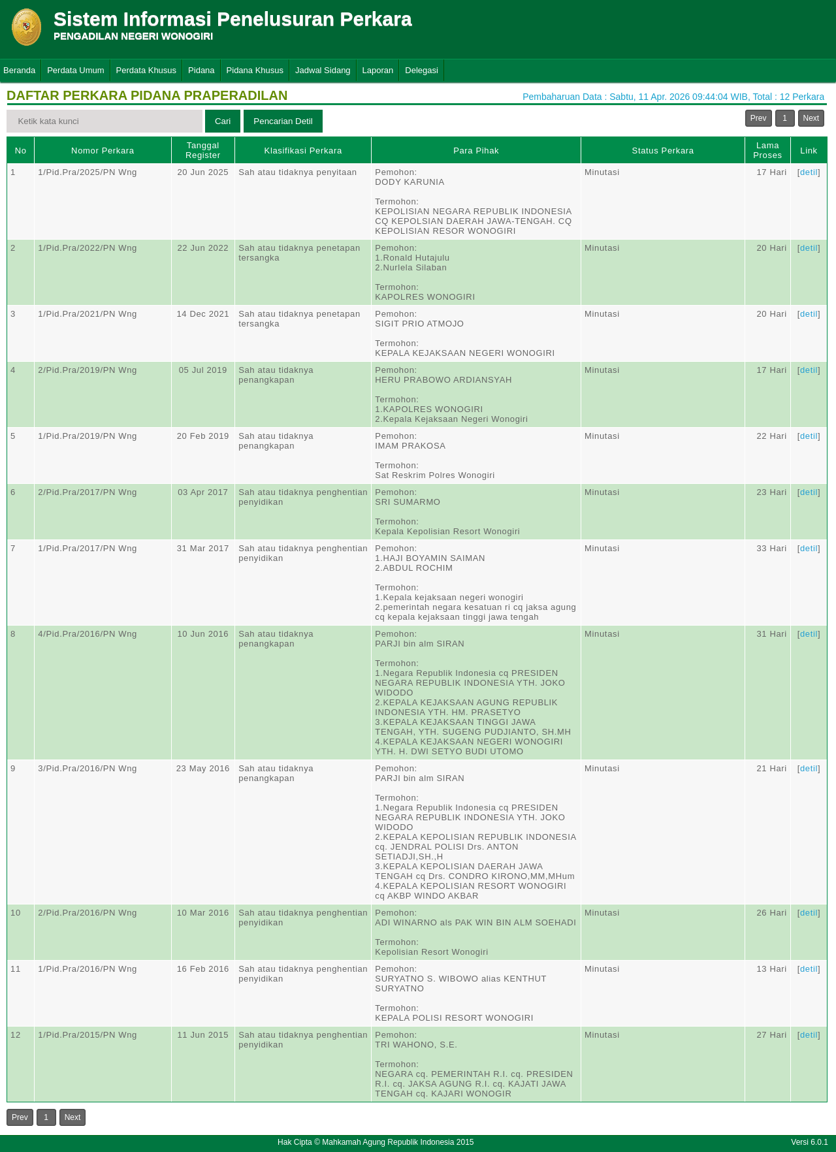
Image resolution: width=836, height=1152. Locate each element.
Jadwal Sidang (323, 70)
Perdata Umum (75, 70)
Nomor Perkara (103, 150)
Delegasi (421, 70)
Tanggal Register (203, 150)
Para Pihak (476, 150)
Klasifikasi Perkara (303, 150)
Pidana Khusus (255, 70)
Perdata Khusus (146, 70)
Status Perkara (663, 150)
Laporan (378, 70)
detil (809, 172)
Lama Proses (767, 150)
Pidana (201, 70)
